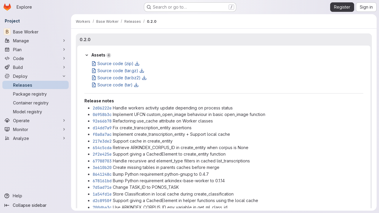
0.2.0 (85, 39)
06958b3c (102, 114)
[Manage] (35, 40)
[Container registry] (35, 103)
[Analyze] (35, 138)
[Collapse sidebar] (35, 205)
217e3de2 (102, 141)
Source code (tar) (115, 84)
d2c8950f (102, 200)
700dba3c (102, 207)
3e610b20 (102, 167)
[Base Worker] (35, 32)
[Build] (35, 67)
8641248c (102, 174)
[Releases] (35, 85)
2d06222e (102, 108)
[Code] (35, 58)
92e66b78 (102, 121)
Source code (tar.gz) (117, 70)
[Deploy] (35, 76)
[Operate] (35, 120)
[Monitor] (35, 129)
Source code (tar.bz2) (119, 77)
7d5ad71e (102, 187)
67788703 (102, 161)
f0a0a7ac (102, 134)
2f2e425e (102, 154)
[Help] (35, 196)
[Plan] (35, 49)
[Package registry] (35, 94)
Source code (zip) (115, 63)
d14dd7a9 (102, 127)
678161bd (102, 180)
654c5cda (102, 147)
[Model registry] (35, 111)
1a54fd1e (102, 194)
